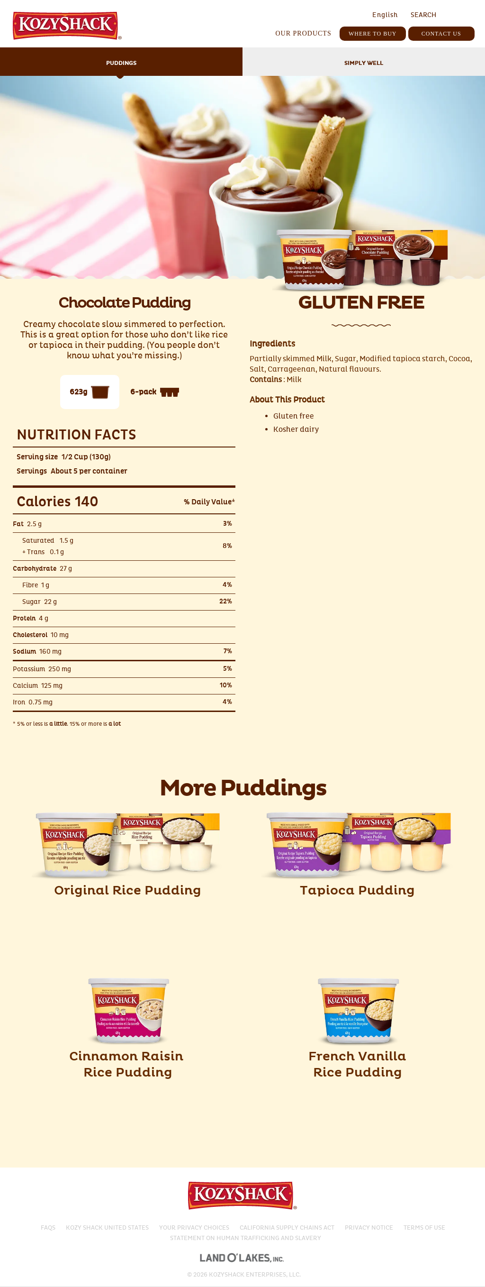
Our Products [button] (303, 33)
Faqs (48, 1228)
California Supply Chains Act (287, 1228)
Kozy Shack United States (107, 1228)
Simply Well (363, 63)
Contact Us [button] (441, 33)
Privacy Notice (369, 1228)
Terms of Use (424, 1228)
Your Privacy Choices (194, 1228)
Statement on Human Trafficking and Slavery (245, 1238)
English (385, 15)
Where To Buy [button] (373, 33)
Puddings (121, 63)
